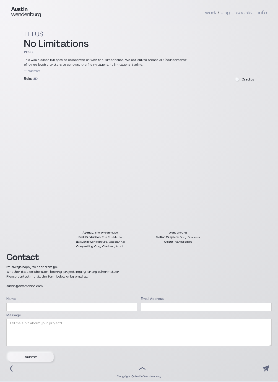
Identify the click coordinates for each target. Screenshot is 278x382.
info (262, 12)
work (210, 12)
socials (244, 12)
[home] (108, 12)
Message (13, 315)
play (225, 12)
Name (11, 299)
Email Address (152, 299)
